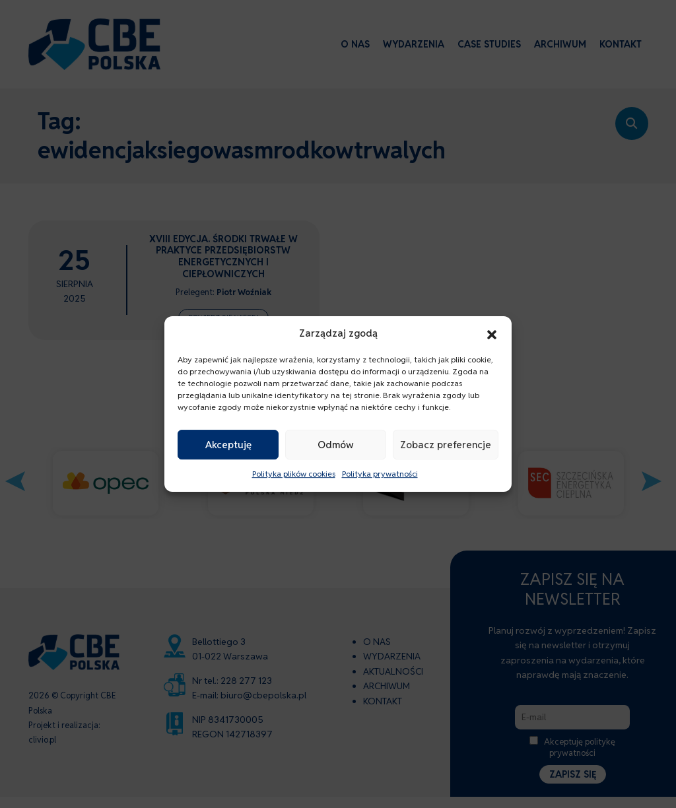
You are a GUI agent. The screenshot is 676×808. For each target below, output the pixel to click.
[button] (491, 333)
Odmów (336, 444)
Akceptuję (228, 444)
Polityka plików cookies (293, 474)
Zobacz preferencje (445, 444)
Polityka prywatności (380, 474)
